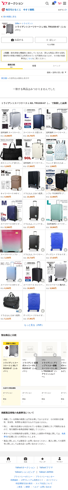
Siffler (17, 23)
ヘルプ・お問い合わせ (42, 487)
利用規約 (14, 480)
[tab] (11, 66)
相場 (34, 66)
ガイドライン (51, 480)
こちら (29, 58)
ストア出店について (44, 483)
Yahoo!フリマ (46, 467)
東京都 (4, 78)
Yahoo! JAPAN (46, 472)
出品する (17, 40)
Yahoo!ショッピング (25, 472)
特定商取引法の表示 (24, 483)
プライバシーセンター (45, 477)
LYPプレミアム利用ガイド (32, 480)
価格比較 (11, 66)
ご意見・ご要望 (23, 487)
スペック (56, 66)
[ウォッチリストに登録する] (16, 355)
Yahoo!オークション (25, 467)
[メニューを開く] (65, 3)
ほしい (51, 40)
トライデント (27, 23)
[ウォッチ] (20, 128)
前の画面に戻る (9, 17)
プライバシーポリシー (23, 477)
